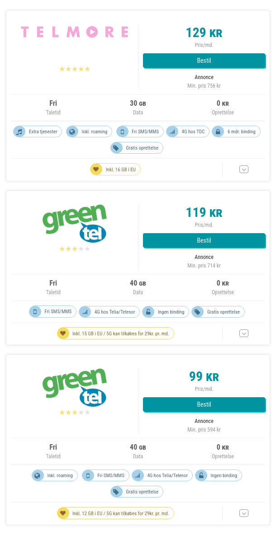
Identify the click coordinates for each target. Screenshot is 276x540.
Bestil (204, 60)
